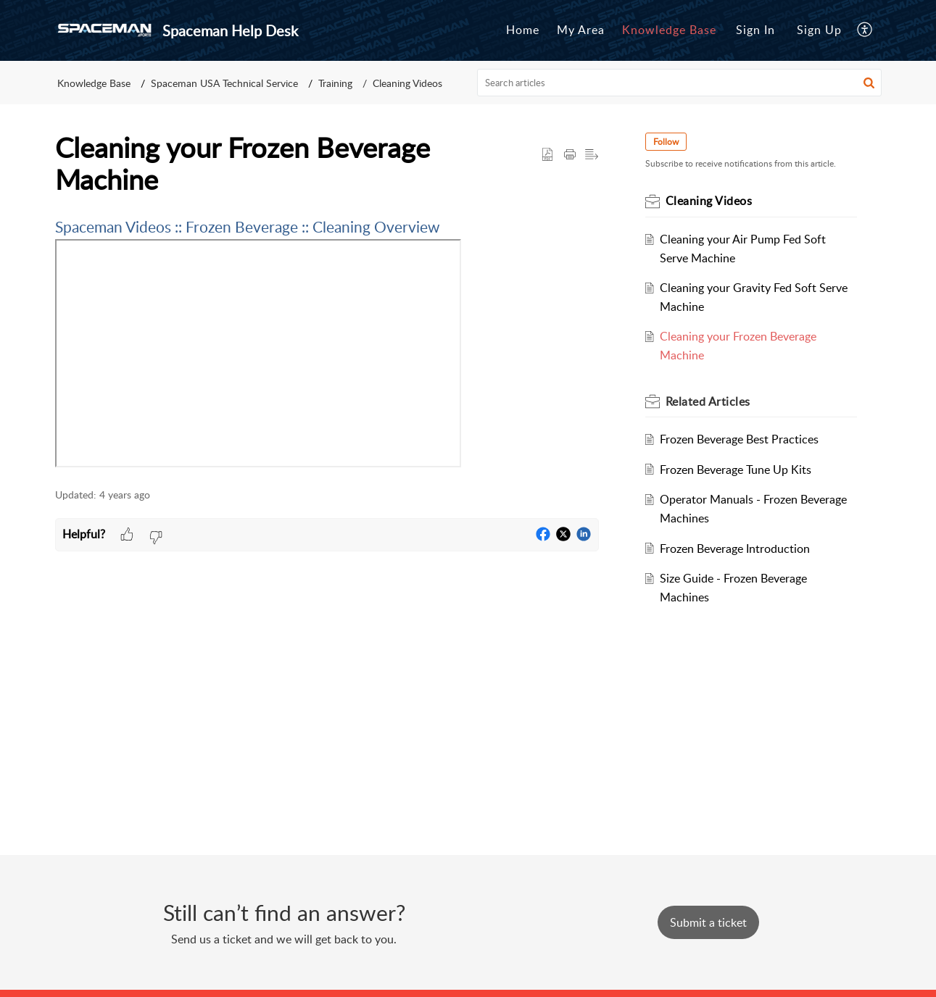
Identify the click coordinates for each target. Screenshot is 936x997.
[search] (679, 82)
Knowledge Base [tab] (669, 30)
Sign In (755, 30)
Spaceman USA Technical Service (224, 83)
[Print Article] (570, 155)
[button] (868, 82)
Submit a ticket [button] (708, 922)
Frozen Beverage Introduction (735, 548)
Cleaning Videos (407, 83)
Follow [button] (666, 141)
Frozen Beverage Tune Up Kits (735, 469)
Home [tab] (522, 30)
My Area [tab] (581, 30)
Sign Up (819, 30)
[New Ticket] (708, 922)
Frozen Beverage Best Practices (739, 439)
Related (708, 401)
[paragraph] (327, 343)
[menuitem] (755, 30)
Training (335, 83)
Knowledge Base (94, 83)
